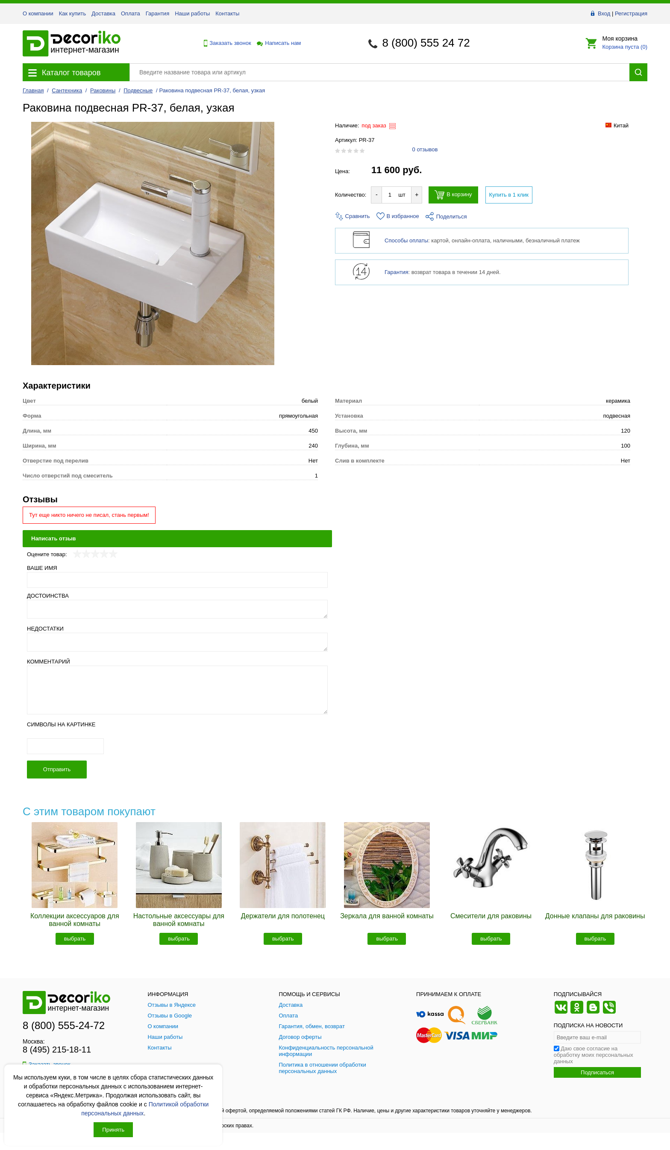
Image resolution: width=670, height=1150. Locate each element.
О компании (38, 13)
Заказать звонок (225, 43)
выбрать (75, 938)
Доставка (103, 13)
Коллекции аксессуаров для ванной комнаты (74, 919)
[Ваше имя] (177, 580)
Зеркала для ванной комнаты (387, 916)
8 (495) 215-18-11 (57, 1049)
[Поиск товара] (379, 72)
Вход (604, 13)
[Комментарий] (177, 690)
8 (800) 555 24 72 (426, 42)
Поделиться (446, 216)
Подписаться (597, 1072)
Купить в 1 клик (509, 195)
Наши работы (192, 13)
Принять (113, 1129)
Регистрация (631, 13)
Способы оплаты (406, 240)
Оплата (130, 13)
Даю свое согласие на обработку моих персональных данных (593, 1054)
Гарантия (157, 13)
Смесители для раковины (491, 916)
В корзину (453, 195)
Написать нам (278, 43)
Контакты (227, 13)
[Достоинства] (177, 609)
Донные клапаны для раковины (595, 916)
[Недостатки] (177, 642)
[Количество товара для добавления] (389, 195)
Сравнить (352, 216)
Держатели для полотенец (283, 916)
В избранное (397, 216)
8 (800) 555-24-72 (64, 1025)
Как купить (72, 13)
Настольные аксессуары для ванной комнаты (178, 919)
